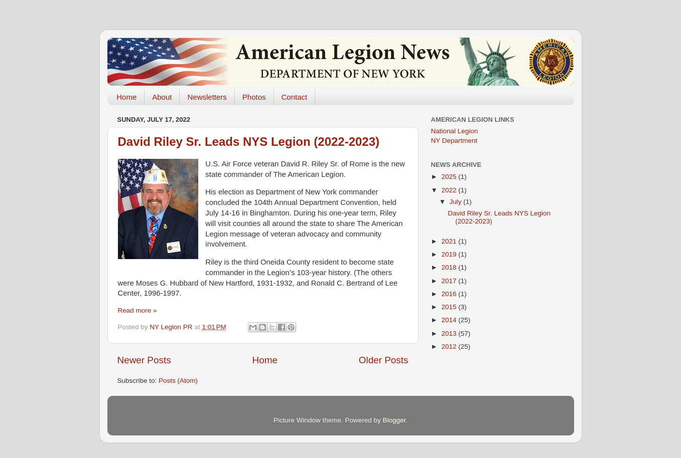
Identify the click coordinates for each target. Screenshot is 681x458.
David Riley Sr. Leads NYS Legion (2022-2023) (249, 141)
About (162, 97)
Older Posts (383, 360)
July (457, 201)
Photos (254, 97)
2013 (449, 333)
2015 (449, 307)
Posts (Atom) (178, 380)
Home (126, 97)
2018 (449, 267)
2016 (449, 294)
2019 (449, 254)
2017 (449, 281)
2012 (449, 346)
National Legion (454, 131)
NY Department (454, 140)
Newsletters (206, 97)
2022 (449, 190)
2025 (449, 176)
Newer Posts (144, 360)
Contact (295, 97)
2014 (449, 320)
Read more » (137, 310)
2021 (449, 241)
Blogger (394, 420)
